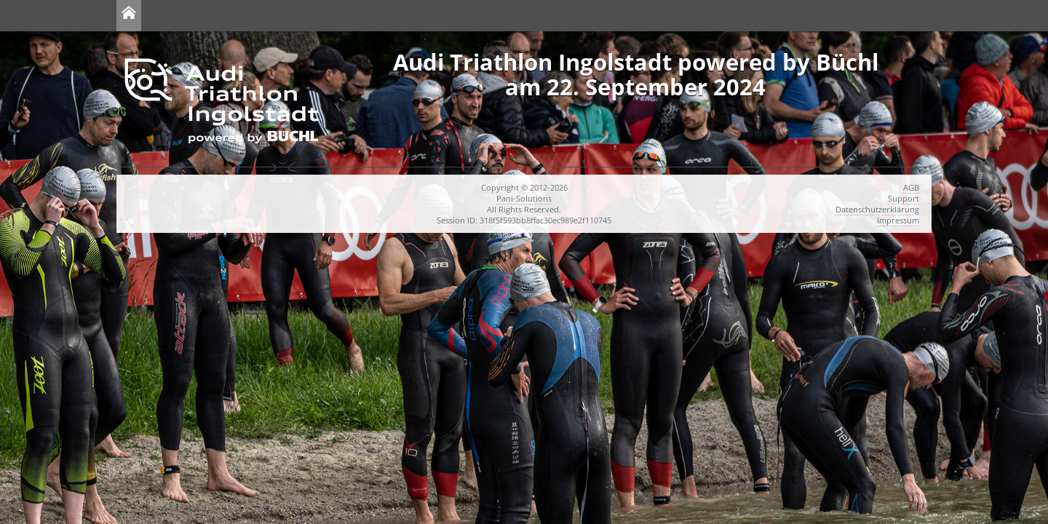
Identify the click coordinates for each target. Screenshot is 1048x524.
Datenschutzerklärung (877, 209)
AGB (911, 187)
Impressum (898, 220)
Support (903, 198)
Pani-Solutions (524, 198)
